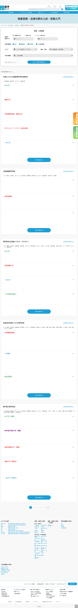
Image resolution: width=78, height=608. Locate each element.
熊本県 (17, 531)
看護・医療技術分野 (37, 544)
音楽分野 (42, 550)
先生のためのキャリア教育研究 (66, 589)
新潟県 (9, 524)
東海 (2, 525)
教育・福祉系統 (43, 522)
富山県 (9, 527)
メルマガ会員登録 (49, 595)
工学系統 (36, 525)
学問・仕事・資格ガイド (35, 587)
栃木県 (12, 522)
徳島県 (22, 529)
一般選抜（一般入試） (4, 564)
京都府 (12, 528)
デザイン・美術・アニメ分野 (37, 551)
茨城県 (9, 522)
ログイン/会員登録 (49, 589)
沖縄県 (27, 531)
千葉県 (19, 522)
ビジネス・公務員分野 (37, 541)
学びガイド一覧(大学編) (35, 589)
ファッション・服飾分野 (44, 549)
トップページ (3, 20)
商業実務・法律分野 (44, 539)
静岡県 (9, 525)
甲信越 (2, 524)
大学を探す (4, 589)
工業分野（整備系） (43, 534)
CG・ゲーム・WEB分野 (43, 536)
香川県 (24, 529)
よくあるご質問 (63, 591)
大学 (62, 521)
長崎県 (14, 531)
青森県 (12, 521)
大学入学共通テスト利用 (5, 568)
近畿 (2, 528)
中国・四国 (3, 529)
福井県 (14, 527)
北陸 (2, 527)
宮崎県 (22, 531)
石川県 (12, 527)
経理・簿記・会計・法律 (50, 523)
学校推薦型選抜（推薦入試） (5, 567)
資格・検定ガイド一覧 (35, 594)
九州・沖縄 (3, 531)
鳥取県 (9, 529)
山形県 (22, 521)
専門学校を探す (4, 592)
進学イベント (17, 589)
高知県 (29, 529)
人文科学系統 (37, 522)
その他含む (3, 571)
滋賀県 (9, 528)
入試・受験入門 (10, 20)
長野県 (14, 524)
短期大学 (62, 522)
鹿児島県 (24, 531)
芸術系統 (42, 529)
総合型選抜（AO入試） (5, 565)
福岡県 (9, 531)
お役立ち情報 (62, 587)
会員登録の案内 (49, 592)
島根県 (12, 529)
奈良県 (19, 528)
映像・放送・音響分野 (37, 553)
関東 (2, 522)
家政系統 (42, 528)
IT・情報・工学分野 (37, 536)
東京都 (22, 522)
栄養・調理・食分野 (44, 544)
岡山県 (14, 529)
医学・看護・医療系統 (44, 526)
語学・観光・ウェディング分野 (37, 539)
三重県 (17, 525)
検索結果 (17, 20)
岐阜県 (14, 525)
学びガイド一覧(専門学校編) (36, 591)
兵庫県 (17, 528)
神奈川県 (24, 522)
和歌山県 (22, 528)
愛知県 (12, 525)
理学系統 (42, 524)
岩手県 (14, 521)
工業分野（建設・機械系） (37, 534)
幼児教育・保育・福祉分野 (44, 546)
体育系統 (36, 529)
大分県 (19, 531)
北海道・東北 (3, 521)
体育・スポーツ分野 (37, 549)
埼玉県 (17, 522)
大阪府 (14, 528)
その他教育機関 (63, 525)
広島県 (17, 529)
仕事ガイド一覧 (33, 592)
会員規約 (47, 591)
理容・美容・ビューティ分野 (37, 546)
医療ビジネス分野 (44, 540)
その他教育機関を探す (6, 594)
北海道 (9, 521)
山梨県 (12, 524)
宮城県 (17, 521)
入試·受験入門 (17, 591)
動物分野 (42, 552)
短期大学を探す (4, 591)
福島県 (24, 521)
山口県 (19, 529)
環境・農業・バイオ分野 (37, 556)
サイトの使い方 (63, 593)
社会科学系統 (37, 524)
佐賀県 (12, 531)
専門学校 (62, 524)
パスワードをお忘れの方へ (51, 594)
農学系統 (36, 528)
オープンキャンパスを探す (19, 587)
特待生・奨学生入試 (4, 570)
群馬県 (14, 522)
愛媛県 (26, 529)
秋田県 (19, 521)
